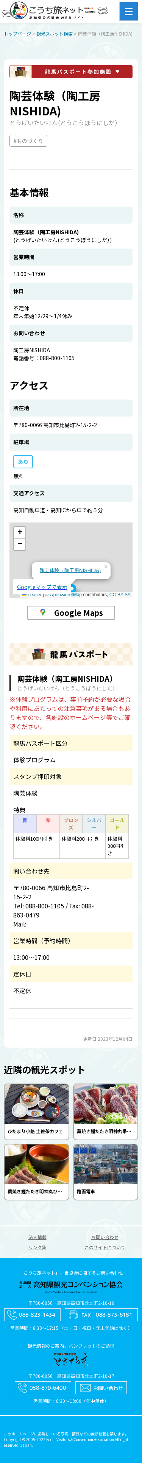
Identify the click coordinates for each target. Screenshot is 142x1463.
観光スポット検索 (54, 33)
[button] (71, 591)
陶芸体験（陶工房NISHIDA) (70, 570)
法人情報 (37, 1237)
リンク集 (37, 1247)
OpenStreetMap (66, 594)
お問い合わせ (105, 1237)
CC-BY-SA (120, 594)
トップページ (17, 33)
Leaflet (31, 594)
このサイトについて (104, 1247)
